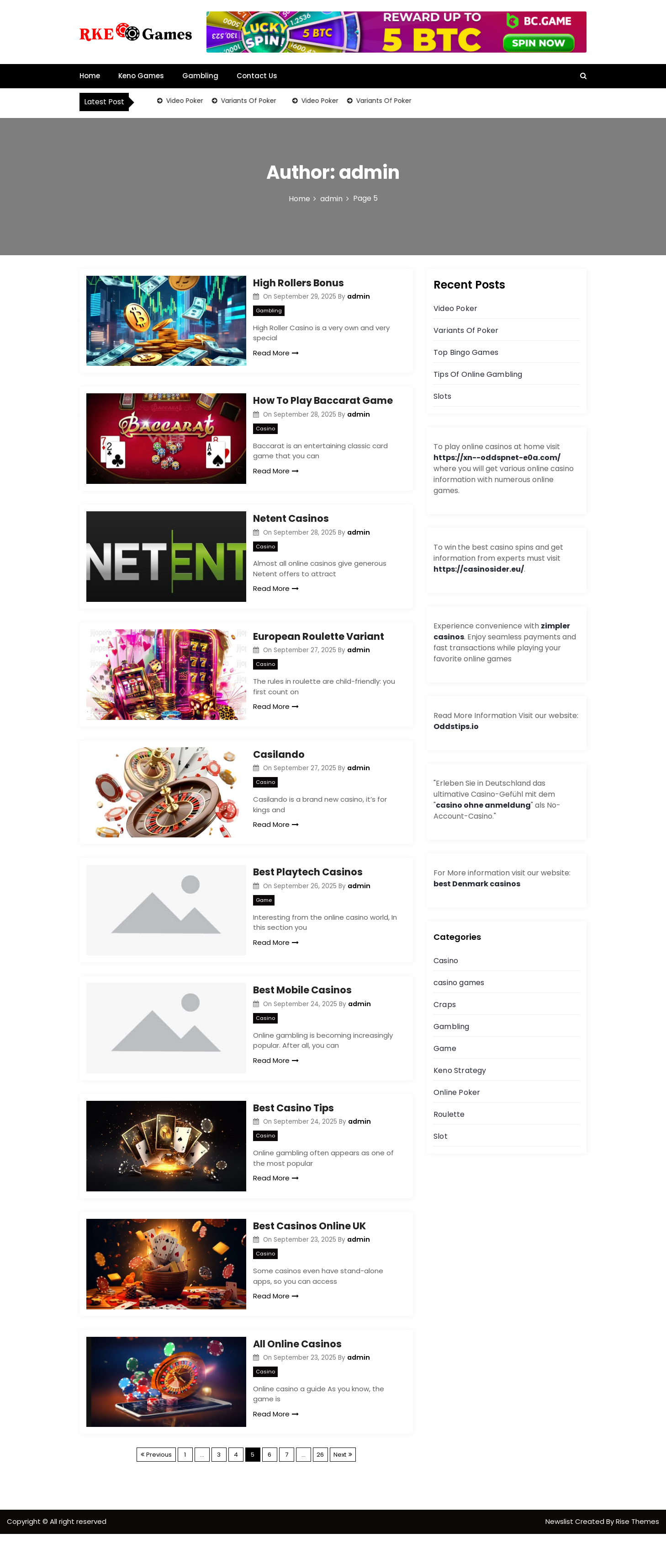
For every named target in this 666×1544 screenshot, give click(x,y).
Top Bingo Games (465, 352)
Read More (276, 353)
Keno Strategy (459, 1070)
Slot (440, 1136)
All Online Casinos (297, 1353)
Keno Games (141, 75)
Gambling (200, 75)
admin (358, 296)
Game (264, 905)
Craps (444, 1004)
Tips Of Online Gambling (478, 374)
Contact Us (257, 75)
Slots (442, 396)
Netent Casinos (291, 520)
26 (320, 1464)
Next (339, 1464)
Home (89, 75)
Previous (159, 1464)
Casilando (279, 758)
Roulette (449, 1114)
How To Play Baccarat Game (323, 401)
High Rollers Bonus (298, 283)
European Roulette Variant (318, 639)
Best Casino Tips (293, 1115)
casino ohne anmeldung (483, 805)
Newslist (560, 1531)
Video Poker (183, 100)
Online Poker (456, 1092)
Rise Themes (637, 1531)
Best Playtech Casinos (308, 877)
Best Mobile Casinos (302, 996)
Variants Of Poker (247, 100)
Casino (265, 429)
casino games (458, 982)
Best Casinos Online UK (309, 1234)
